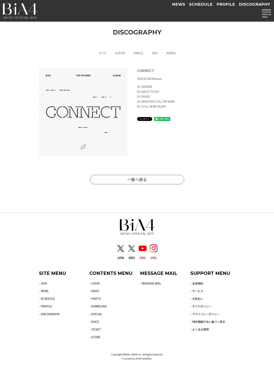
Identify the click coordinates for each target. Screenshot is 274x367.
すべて (103, 53)
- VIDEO (94, 291)
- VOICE (94, 322)
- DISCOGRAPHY (49, 314)
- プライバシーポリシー (205, 314)
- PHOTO (95, 299)
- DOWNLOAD (98, 306)
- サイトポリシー (200, 306)
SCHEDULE (201, 4)
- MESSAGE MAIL (150, 283)
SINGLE (138, 53)
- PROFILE (45, 306)
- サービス (196, 291)
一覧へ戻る (137, 179)
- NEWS (43, 291)
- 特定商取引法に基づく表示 (207, 322)
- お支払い (196, 299)
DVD (154, 53)
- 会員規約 (196, 283)
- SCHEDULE (47, 299)
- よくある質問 (199, 329)
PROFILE (226, 4)
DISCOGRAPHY (254, 4)
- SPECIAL (95, 314)
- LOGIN (94, 283)
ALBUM (120, 53)
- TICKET (95, 329)
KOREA (171, 53)
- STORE (94, 337)
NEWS (178, 4)
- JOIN (43, 283)
